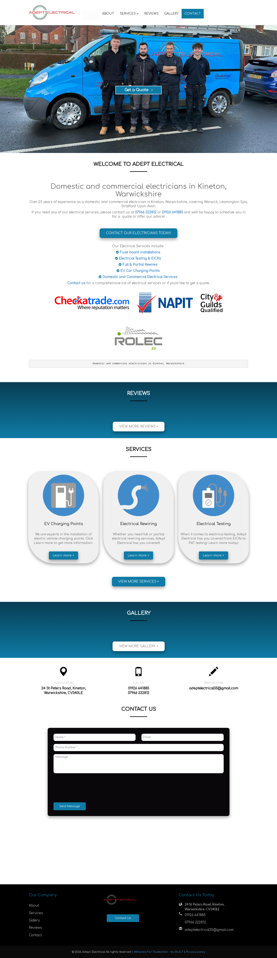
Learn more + (63, 555)
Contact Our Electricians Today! (138, 233)
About (108, 13)
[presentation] (82, 788)
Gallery (171, 13)
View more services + (138, 581)
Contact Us (123, 918)
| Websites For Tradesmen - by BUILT (158, 951)
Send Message (69, 806)
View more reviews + (138, 426)
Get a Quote (138, 90)
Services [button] (129, 13)
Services (36, 913)
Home (91, 13)
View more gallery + (138, 646)
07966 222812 (195, 922)
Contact (192, 13)
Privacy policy (195, 951)
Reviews (151, 13)
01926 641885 (195, 915)
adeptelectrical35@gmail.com (213, 688)
